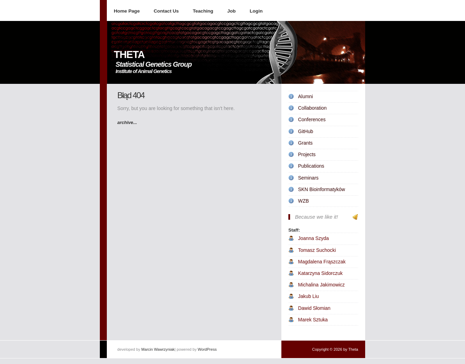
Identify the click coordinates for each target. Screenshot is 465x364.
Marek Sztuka (313, 319)
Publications (311, 166)
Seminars (308, 178)
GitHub (305, 131)
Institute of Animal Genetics (144, 71)
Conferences (312, 119)
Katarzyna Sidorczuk (320, 273)
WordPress (207, 349)
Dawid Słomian (314, 308)
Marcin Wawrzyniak (158, 349)
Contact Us (166, 11)
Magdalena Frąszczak (322, 261)
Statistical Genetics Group (154, 64)
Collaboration (312, 108)
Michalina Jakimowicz (321, 284)
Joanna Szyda (313, 238)
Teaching (203, 11)
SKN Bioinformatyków (321, 189)
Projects (307, 154)
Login (256, 11)
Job (231, 11)
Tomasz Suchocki (317, 250)
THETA (129, 54)
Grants (305, 143)
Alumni (305, 96)
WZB (303, 201)
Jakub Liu (308, 296)
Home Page (127, 11)
